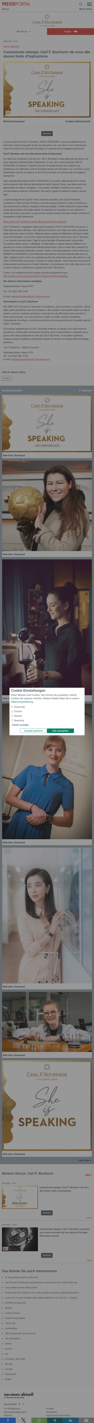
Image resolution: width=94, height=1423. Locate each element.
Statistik (18, 716)
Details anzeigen (20, 725)
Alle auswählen (60, 731)
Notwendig (19, 707)
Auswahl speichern (33, 731)
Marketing (19, 720)
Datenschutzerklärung (22, 702)
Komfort (18, 711)
